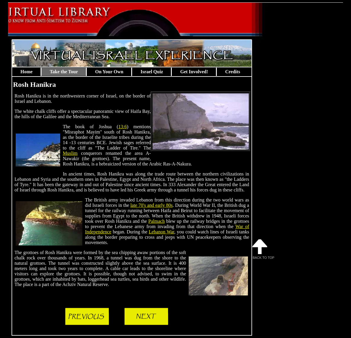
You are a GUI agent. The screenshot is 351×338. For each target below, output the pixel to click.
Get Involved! (194, 71)
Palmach (156, 221)
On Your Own (109, 71)
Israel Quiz (151, 71)
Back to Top (263, 249)
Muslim (70, 153)
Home (26, 71)
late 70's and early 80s (151, 205)
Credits (232, 71)
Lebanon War (161, 231)
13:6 (122, 126)
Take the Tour (64, 71)
